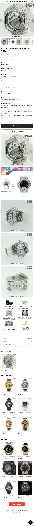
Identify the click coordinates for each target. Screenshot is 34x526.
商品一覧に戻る (17, 504)
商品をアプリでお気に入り (17, 131)
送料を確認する (15, 54)
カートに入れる (17, 125)
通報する (31, 332)
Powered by (17, 512)
